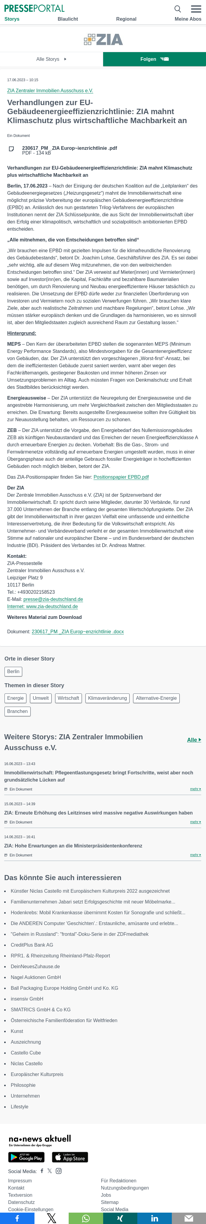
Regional (126, 19)
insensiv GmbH (27, 998)
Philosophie (23, 1085)
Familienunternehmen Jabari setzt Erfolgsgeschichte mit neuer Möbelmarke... (93, 901)
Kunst (17, 1031)
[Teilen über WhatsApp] (86, 1218)
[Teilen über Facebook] (17, 1218)
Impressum (20, 1180)
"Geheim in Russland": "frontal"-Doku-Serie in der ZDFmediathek (79, 934)
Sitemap (110, 1202)
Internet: (16, 606)
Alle (194, 740)
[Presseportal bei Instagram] (56, 1170)
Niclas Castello (27, 1063)
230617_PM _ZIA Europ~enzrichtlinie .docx (78, 631)
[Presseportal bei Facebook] (40, 1171)
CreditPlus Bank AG (32, 945)
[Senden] (189, 1218)
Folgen (155, 59)
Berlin (13, 671)
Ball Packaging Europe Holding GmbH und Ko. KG (64, 988)
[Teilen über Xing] (120, 1218)
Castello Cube (26, 1052)
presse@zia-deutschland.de (53, 599)
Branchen (17, 711)
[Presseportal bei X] (47, 1171)
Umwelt (41, 698)
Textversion (20, 1195)
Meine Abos (188, 19)
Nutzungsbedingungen (125, 1187)
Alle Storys (51, 59)
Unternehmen (25, 1095)
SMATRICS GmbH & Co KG (41, 1009)
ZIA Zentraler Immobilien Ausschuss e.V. (50, 90)
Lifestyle (19, 1106)
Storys (11, 19)
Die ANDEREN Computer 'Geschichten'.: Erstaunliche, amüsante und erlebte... (94, 923)
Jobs (106, 1195)
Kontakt (16, 1187)
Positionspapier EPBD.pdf (121, 477)
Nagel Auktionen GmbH (36, 977)
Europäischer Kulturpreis (37, 1074)
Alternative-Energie (156, 698)
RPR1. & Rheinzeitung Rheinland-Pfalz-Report (60, 955)
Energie (15, 698)
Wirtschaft (68, 698)
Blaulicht (68, 19)
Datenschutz (21, 1202)
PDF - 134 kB (69, 150)
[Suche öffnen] (178, 9)
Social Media (115, 1209)
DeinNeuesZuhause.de (35, 966)
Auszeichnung (26, 1042)
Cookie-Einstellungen (30, 1209)
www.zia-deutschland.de (52, 606)
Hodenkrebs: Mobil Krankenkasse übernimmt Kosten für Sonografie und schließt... (98, 912)
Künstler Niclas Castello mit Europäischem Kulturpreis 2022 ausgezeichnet (90, 891)
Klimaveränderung (107, 698)
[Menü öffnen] (196, 9)
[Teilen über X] (51, 1218)
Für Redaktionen (118, 1180)
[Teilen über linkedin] (154, 1218)
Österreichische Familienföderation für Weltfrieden (64, 1020)
